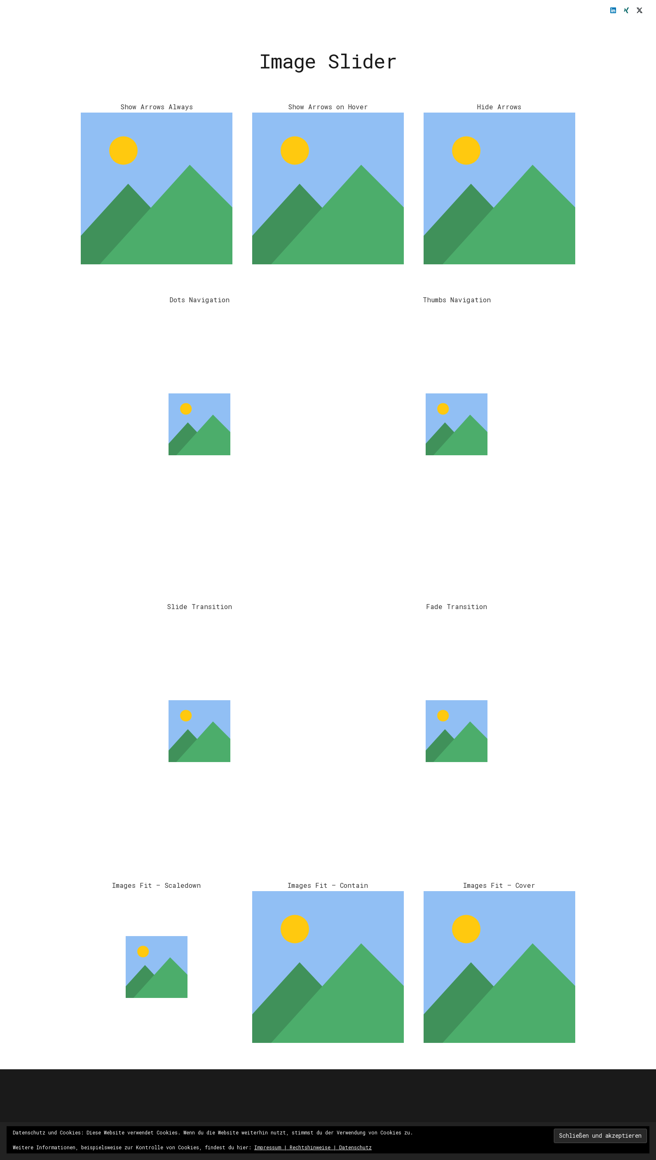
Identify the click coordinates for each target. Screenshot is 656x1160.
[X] (639, 10)
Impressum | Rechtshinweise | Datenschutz (313, 1147)
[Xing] (626, 10)
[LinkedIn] (613, 10)
